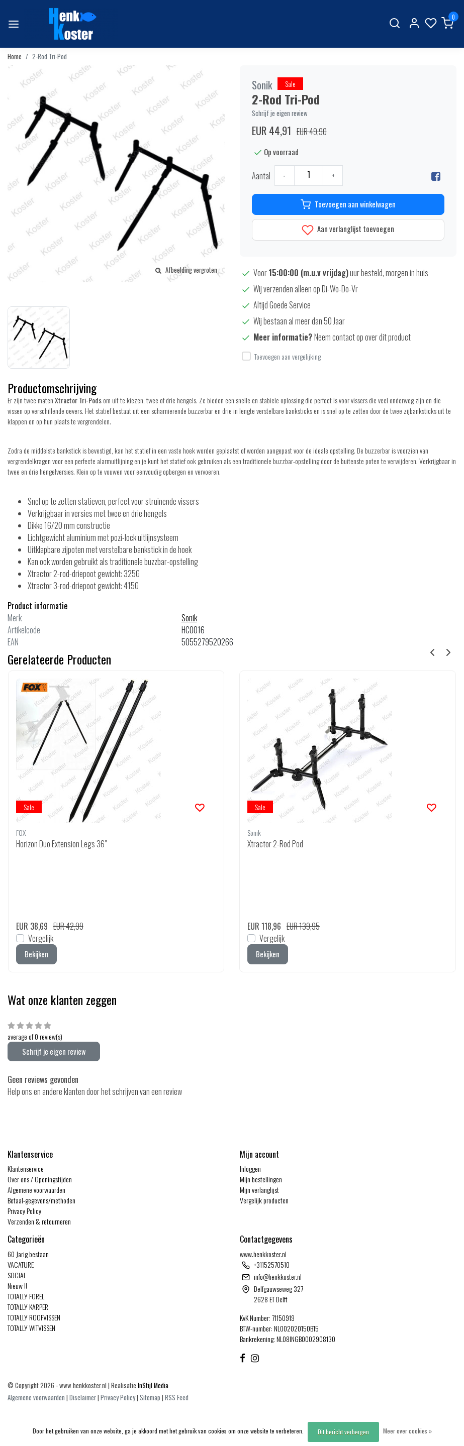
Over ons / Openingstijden (40, 1179)
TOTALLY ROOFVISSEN (34, 1317)
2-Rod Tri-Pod (49, 56)
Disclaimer (82, 1397)
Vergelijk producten (264, 1200)
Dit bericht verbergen (343, 1431)
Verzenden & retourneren (39, 1221)
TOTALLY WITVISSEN (31, 1327)
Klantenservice (26, 1168)
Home (15, 56)
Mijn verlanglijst (259, 1189)
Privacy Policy (24, 1210)
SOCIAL (17, 1275)
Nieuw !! (17, 1285)
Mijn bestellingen (261, 1179)
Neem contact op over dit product (362, 337)
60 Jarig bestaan (28, 1254)
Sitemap (150, 1397)
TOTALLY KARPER (28, 1306)
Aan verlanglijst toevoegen (348, 230)
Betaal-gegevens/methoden (41, 1200)
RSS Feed (177, 1397)
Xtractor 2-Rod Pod (275, 844)
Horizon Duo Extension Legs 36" (61, 844)
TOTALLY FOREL (26, 1296)
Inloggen (250, 1168)
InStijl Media (152, 1385)
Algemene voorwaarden (36, 1189)
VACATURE (21, 1264)
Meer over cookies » (407, 1430)
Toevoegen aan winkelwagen (348, 204)
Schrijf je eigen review (280, 113)
